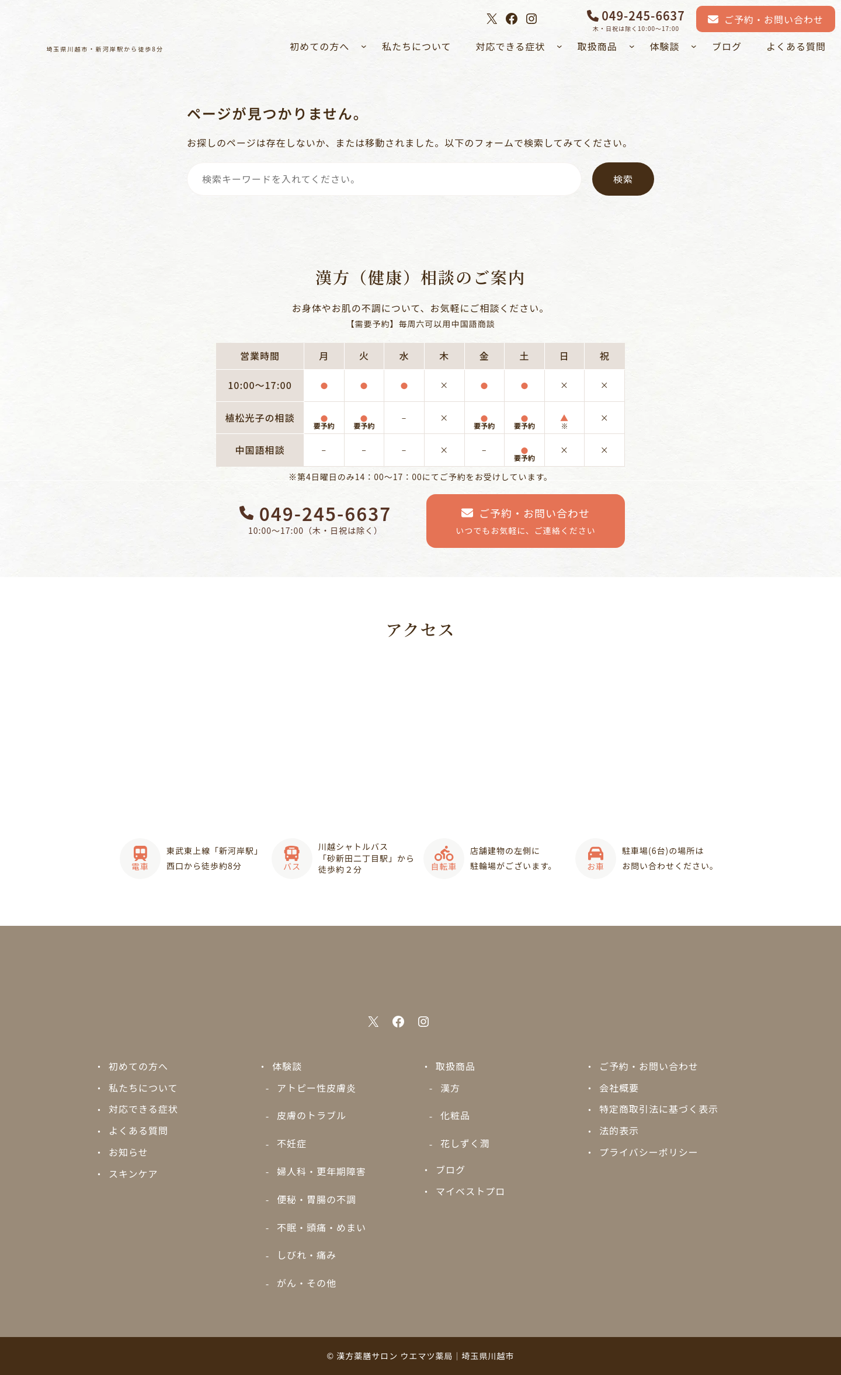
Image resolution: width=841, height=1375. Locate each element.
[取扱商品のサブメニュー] (632, 46)
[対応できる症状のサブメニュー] (559, 46)
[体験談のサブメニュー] (694, 46)
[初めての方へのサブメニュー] (364, 46)
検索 (623, 179)
